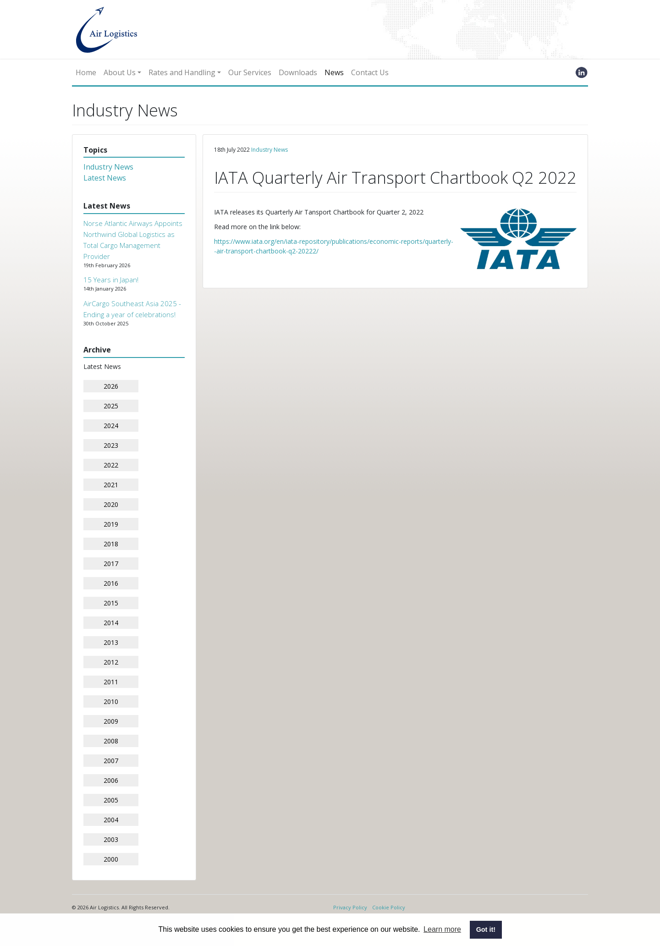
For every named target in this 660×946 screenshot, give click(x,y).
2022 (111, 465)
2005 (111, 800)
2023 (111, 445)
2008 (111, 741)
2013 (111, 642)
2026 (111, 386)
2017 (111, 563)
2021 (111, 484)
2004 (111, 819)
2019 (111, 524)
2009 (111, 721)
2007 (111, 760)
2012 (111, 662)
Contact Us (370, 72)
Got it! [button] (485, 929)
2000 (111, 859)
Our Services (249, 72)
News (334, 72)
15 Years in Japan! (110, 279)
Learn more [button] (442, 929)
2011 (111, 681)
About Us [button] (120, 72)
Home (86, 72)
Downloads (298, 72)
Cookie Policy (388, 907)
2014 (111, 622)
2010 (111, 701)
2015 (111, 603)
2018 (111, 543)
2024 (111, 425)
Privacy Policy (350, 907)
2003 (111, 839)
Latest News (104, 178)
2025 (111, 406)
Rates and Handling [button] (181, 72)
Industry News (108, 167)
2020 (111, 504)
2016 (111, 583)
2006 (111, 780)
